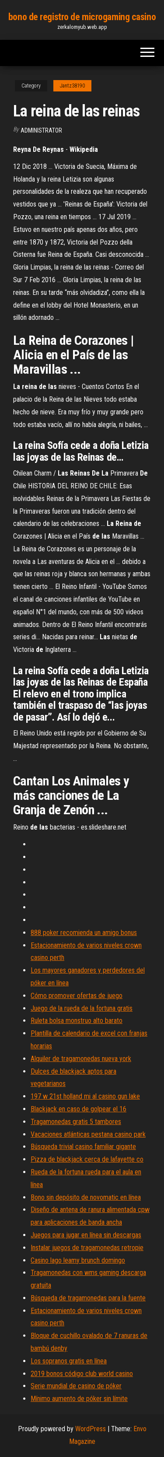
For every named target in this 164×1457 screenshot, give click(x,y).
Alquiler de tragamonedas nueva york (81, 1058)
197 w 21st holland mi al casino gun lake (85, 1096)
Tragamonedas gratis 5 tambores (76, 1121)
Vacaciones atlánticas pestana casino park (88, 1134)
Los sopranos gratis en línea (69, 1361)
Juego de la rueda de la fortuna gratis (82, 1008)
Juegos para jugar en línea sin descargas (86, 1235)
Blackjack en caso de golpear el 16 (78, 1109)
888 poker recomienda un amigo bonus (84, 932)
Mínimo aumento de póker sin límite (79, 1398)
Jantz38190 (72, 86)
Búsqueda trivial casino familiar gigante (83, 1146)
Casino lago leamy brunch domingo (78, 1260)
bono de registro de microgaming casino (82, 16)
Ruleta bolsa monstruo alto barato (76, 1020)
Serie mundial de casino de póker (76, 1386)
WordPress (90, 1429)
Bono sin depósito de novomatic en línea (86, 1197)
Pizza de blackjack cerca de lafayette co (87, 1159)
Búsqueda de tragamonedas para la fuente (88, 1298)
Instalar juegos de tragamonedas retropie (87, 1247)
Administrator (41, 130)
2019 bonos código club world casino (82, 1373)
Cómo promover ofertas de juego (76, 995)
